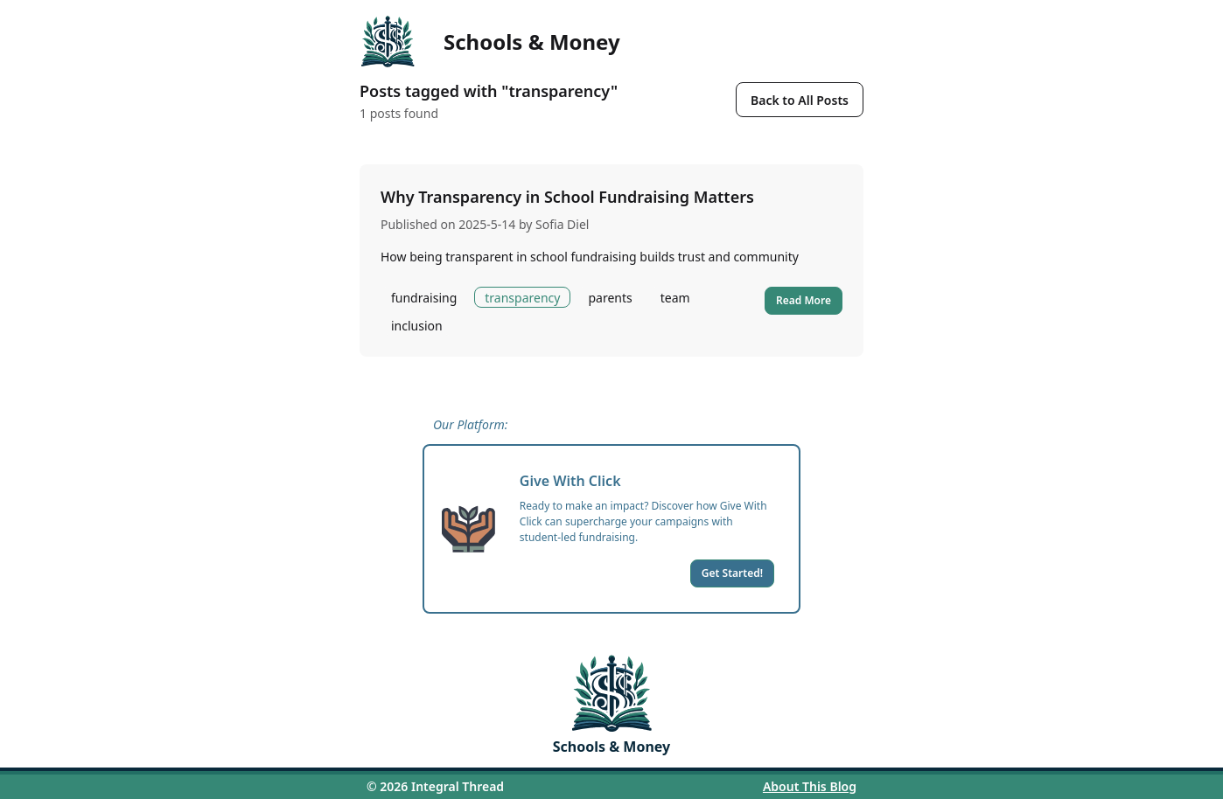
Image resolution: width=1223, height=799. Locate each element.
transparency (522, 297)
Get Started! (732, 573)
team (675, 297)
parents (610, 297)
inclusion (417, 325)
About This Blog (809, 786)
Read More (803, 300)
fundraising (424, 297)
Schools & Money (532, 41)
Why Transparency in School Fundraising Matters (567, 196)
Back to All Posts (800, 100)
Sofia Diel (562, 224)
